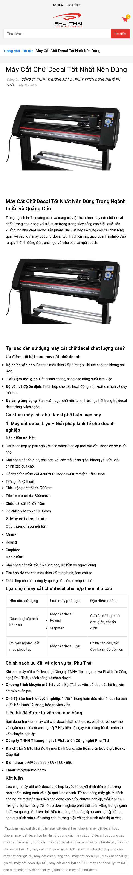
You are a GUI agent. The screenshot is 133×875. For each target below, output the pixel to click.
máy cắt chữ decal (46, 236)
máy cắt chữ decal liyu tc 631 (54, 849)
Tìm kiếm (120, 33)
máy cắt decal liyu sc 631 (68, 863)
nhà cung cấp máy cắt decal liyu (27, 870)
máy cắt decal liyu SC (30, 863)
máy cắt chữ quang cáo (52, 856)
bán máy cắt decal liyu (59, 828)
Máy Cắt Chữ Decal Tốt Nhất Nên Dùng (66, 69)
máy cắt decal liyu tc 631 (108, 863)
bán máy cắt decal (26, 828)
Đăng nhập (73, 4)
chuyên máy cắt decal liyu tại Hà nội (30, 835)
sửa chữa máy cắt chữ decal (75, 870)
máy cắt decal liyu (85, 856)
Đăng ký (58, 4)
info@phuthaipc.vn (31, 770)
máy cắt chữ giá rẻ (17, 856)
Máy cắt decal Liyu (31, 423)
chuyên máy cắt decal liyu (97, 828)
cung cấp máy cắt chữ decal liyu (84, 835)
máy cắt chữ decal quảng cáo (100, 849)
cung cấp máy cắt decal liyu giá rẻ (58, 842)
